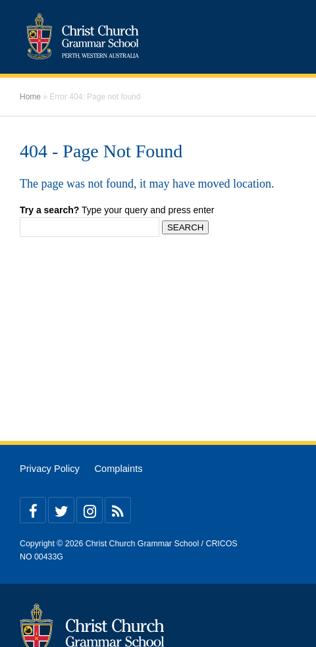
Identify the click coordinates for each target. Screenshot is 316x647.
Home (30, 96)
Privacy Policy (50, 468)
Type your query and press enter (117, 210)
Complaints (118, 468)
